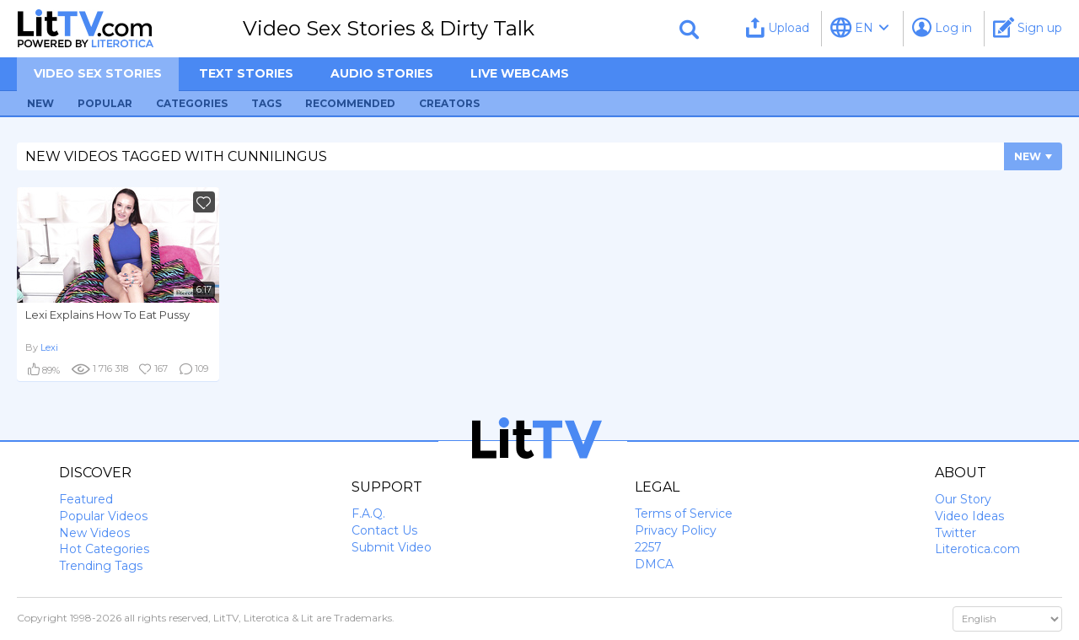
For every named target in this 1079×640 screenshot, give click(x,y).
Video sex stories (98, 73)
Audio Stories (381, 73)
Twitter (955, 533)
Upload (777, 27)
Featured (86, 499)
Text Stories (246, 73)
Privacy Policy (676, 530)
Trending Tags (100, 565)
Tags (266, 103)
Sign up (1027, 27)
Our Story (963, 499)
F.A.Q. (368, 513)
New (40, 103)
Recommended (350, 103)
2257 (648, 547)
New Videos (94, 533)
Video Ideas (969, 516)
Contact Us (384, 530)
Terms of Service (684, 513)
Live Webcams (519, 73)
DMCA (654, 564)
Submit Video (392, 547)
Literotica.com (977, 549)
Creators (449, 103)
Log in (942, 27)
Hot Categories (104, 549)
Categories (192, 103)
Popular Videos (103, 516)
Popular (105, 103)
